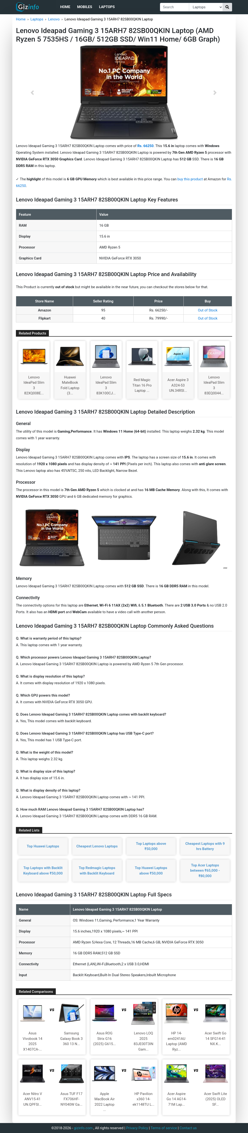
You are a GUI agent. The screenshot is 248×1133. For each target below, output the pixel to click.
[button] (32, 92)
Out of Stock (207, 310)
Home (65, 7)
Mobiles (84, 7)
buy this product (190, 179)
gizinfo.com (83, 1128)
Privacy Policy (137, 1128)
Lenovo (54, 19)
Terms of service (164, 1128)
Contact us (188, 1128)
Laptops (107, 7)
